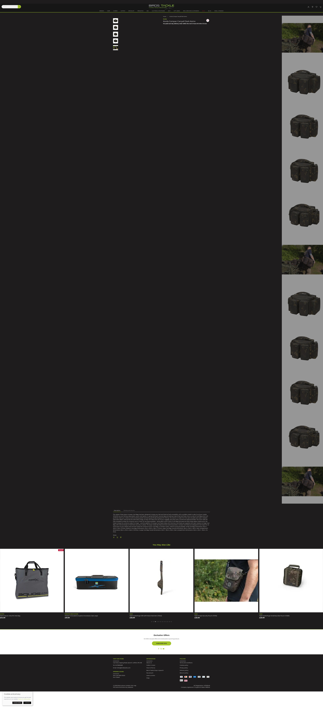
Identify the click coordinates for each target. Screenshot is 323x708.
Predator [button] (140, 10)
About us (149, 662)
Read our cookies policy (24, 699)
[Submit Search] (19, 6)
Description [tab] (117, 510)
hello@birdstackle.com (123, 668)
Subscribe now (161, 643)
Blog (209, 10)
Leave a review (150, 675)
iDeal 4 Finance (219, 10)
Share (114, 535)
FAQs (147, 678)
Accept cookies (17, 702)
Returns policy (184, 673)
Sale (203, 10)
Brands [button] (101, 10)
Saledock (130, 687)
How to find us (150, 668)
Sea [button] (148, 10)
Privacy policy (184, 668)
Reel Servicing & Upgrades (191, 10)
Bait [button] (169, 10)
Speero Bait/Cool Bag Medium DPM (11, 616)
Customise (27, 702)
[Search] (11, 6)
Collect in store (150, 665)
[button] (316, 7)
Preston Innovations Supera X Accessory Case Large (146, 616)
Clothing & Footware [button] (158, 10)
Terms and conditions (186, 662)
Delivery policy (184, 670)
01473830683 (119, 665)
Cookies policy (184, 665)
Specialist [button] (131, 10)
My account (149, 673)
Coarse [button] (115, 10)
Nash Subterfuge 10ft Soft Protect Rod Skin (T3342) (211, 616)
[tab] (151, 621)
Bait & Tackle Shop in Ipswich (155, 670)
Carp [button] (108, 10)
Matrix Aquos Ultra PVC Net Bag (75, 616)
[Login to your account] (308, 7)
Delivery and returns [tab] (129, 510)
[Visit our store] (312, 7)
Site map (133, 685)
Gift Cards (177, 10)
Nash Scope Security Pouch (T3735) (270, 616)
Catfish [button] (123, 10)
